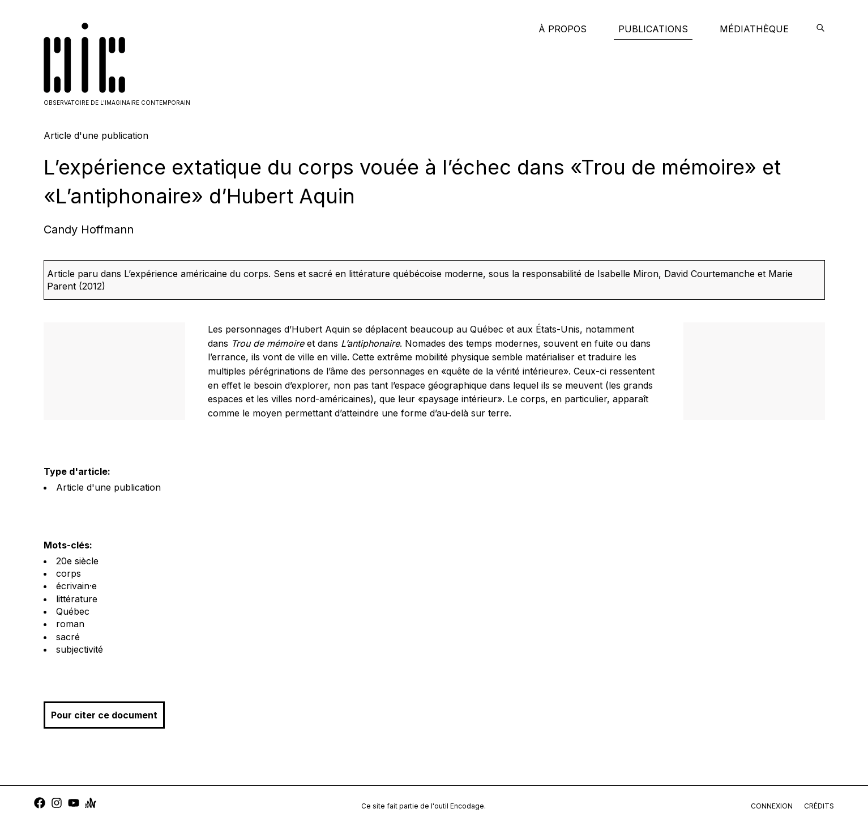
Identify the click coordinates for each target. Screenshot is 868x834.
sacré (68, 636)
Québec (72, 611)
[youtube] (73, 804)
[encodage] (820, 29)
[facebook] (39, 804)
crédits (819, 806)
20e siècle (77, 561)
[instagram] (56, 804)
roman (70, 623)
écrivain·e (76, 586)
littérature (76, 599)
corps (68, 573)
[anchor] (90, 804)
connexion (772, 806)
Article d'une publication (108, 487)
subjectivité (79, 649)
